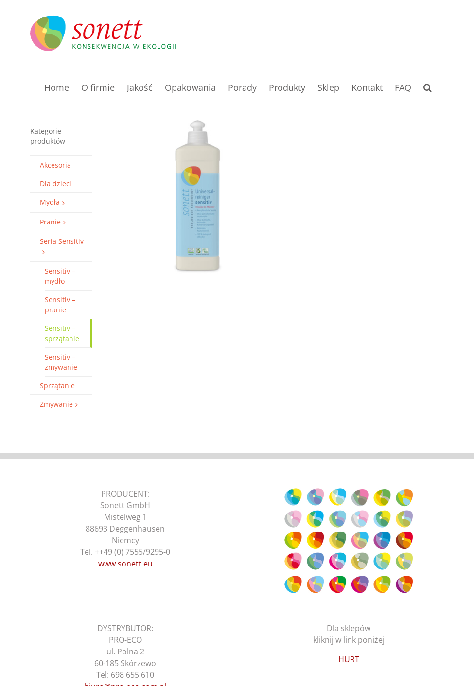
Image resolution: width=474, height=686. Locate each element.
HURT (348, 659)
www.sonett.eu (125, 563)
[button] (427, 86)
